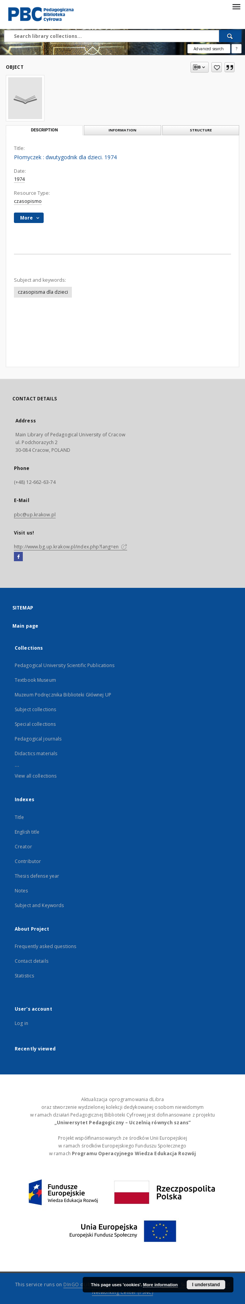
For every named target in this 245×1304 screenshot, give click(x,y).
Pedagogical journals (38, 738)
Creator (23, 846)
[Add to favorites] (216, 67)
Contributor (28, 861)
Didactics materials (36, 753)
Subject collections (35, 709)
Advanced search (209, 48)
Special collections (35, 724)
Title (19, 817)
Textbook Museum (35, 680)
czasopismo (28, 201)
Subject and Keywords (39, 905)
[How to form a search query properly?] (236, 48)
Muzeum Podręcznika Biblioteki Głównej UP (63, 694)
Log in (21, 1023)
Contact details (31, 961)
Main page (25, 626)
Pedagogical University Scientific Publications (65, 665)
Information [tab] (122, 130)
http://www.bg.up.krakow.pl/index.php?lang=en (70, 546)
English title (27, 832)
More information (160, 1284)
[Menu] (236, 6)
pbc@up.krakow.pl (35, 514)
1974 (19, 179)
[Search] (230, 36)
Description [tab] (44, 130)
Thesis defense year (37, 876)
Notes (21, 890)
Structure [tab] (201, 130)
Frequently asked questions (45, 946)
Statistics (24, 975)
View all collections (35, 776)
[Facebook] (18, 556)
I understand (206, 1284)
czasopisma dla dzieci (43, 292)
